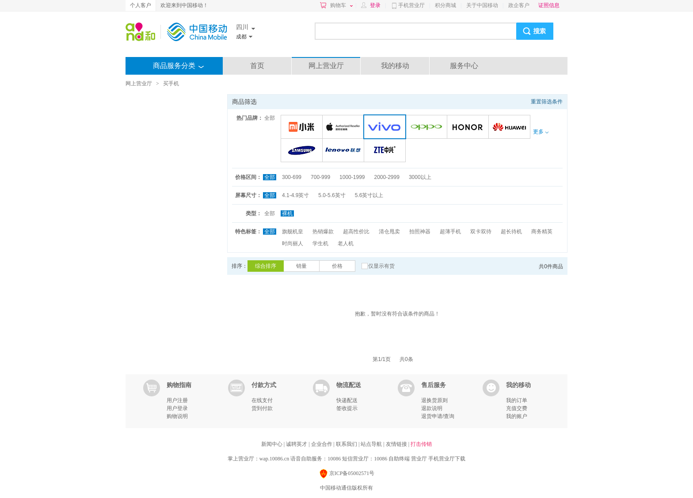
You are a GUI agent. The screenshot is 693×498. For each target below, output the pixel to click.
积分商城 (445, 5)
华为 (510, 127)
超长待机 (511, 231)
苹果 (344, 127)
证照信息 (549, 5)
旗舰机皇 (292, 231)
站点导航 (372, 444)
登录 (375, 5)
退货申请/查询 (437, 416)
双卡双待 (480, 231)
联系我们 (347, 444)
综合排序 (265, 266)
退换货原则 (434, 400)
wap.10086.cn (274, 459)
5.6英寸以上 (369, 195)
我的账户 (516, 416)
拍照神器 (419, 231)
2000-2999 (386, 177)
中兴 (386, 151)
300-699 (291, 177)
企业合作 (322, 444)
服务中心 (464, 65)
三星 (303, 151)
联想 (344, 151)
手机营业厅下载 (446, 459)
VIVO (386, 127)
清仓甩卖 (389, 231)
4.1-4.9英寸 (295, 195)
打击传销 (421, 444)
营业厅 (419, 459)
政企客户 (518, 5)
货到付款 (262, 408)
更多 (540, 132)
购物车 (341, 5)
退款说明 (431, 408)
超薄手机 (450, 231)
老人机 (346, 243)
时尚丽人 (292, 243)
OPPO (427, 127)
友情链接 (397, 444)
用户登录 (177, 408)
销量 (301, 266)
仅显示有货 (381, 266)
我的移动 (395, 65)
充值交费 (516, 408)
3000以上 (420, 177)
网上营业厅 (326, 65)
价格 (337, 266)
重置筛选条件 (547, 102)
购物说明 (177, 416)
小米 (303, 127)
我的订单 (516, 400)
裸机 (287, 213)
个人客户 (140, 5)
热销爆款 (323, 231)
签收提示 (347, 408)
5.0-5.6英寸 (331, 195)
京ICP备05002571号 (347, 473)
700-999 (320, 177)
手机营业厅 (411, 5)
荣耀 (469, 127)
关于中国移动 (482, 5)
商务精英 (541, 231)
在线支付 (262, 400)
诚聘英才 (297, 444)
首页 (257, 65)
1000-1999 (352, 177)
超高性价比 (356, 231)
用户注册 (177, 400)
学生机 (320, 243)
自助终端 (399, 459)
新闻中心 (272, 444)
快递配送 (347, 400)
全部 (269, 118)
